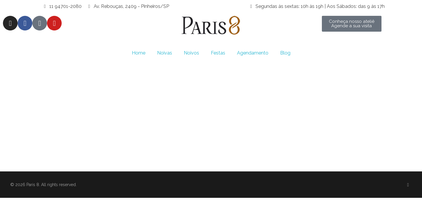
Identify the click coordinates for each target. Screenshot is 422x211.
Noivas (164, 53)
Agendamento (252, 53)
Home (138, 53)
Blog (285, 53)
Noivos (191, 53)
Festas (218, 53)
